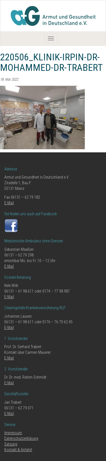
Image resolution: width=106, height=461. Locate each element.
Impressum (13, 433)
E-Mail (9, 203)
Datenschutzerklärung (21, 438)
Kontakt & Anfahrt (18, 449)
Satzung (10, 444)
